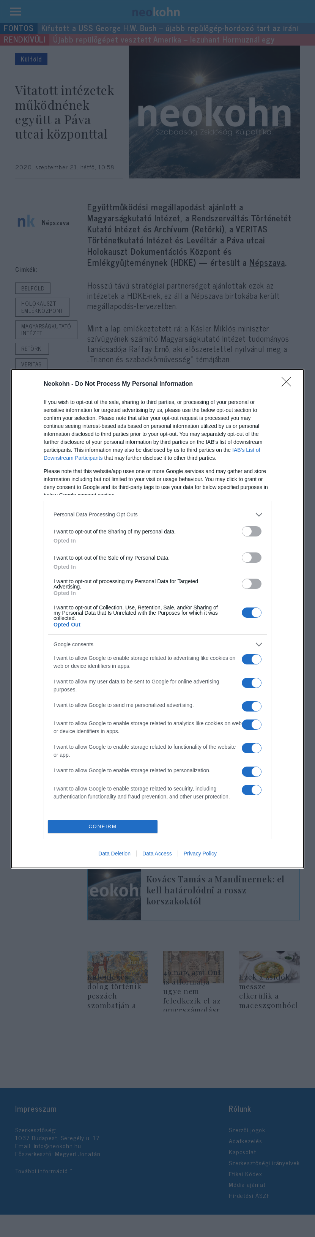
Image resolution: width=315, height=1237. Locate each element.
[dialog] (157, 618)
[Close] (289, 384)
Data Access (157, 853)
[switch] (251, 531)
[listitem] (157, 515)
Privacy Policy (200, 853)
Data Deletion (114, 853)
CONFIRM (102, 826)
